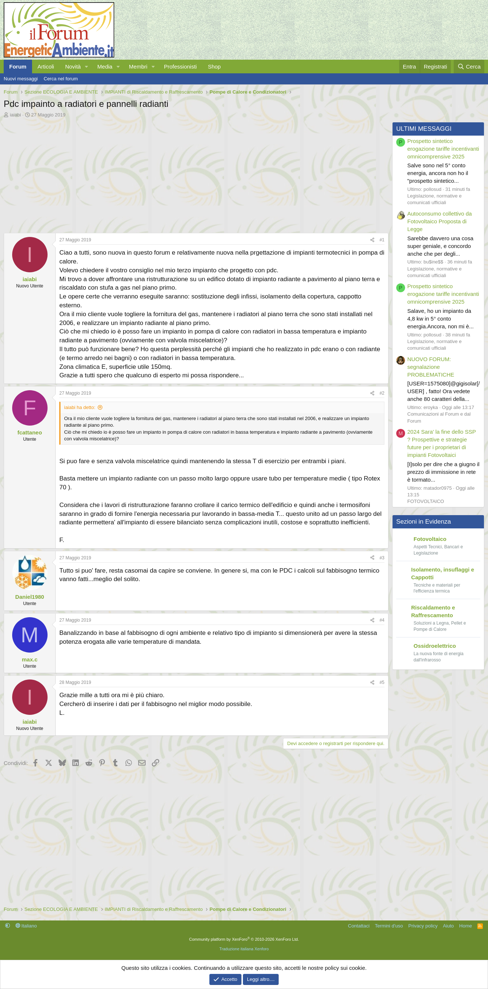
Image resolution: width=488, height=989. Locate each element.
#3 (382, 557)
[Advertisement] (194, 173)
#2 (382, 393)
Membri (138, 66)
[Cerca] (469, 66)
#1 (382, 239)
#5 (382, 682)
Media (104, 66)
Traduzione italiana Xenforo (244, 949)
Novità (73, 66)
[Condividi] (372, 240)
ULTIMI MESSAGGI (424, 128)
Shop (214, 66)
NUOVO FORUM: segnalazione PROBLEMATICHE (430, 367)
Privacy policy (423, 926)
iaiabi (15, 115)
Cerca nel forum (61, 78)
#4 (382, 620)
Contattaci (359, 926)
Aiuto (448, 926)
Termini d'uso (389, 926)
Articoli (46, 66)
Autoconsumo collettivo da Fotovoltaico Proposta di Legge (439, 221)
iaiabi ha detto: (79, 407)
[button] (86, 66)
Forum (18, 66)
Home (465, 926)
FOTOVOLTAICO (425, 501)
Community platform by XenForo (244, 939)
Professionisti (180, 66)
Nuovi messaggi (21, 78)
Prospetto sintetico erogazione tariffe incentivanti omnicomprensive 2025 (443, 149)
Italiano (26, 926)
